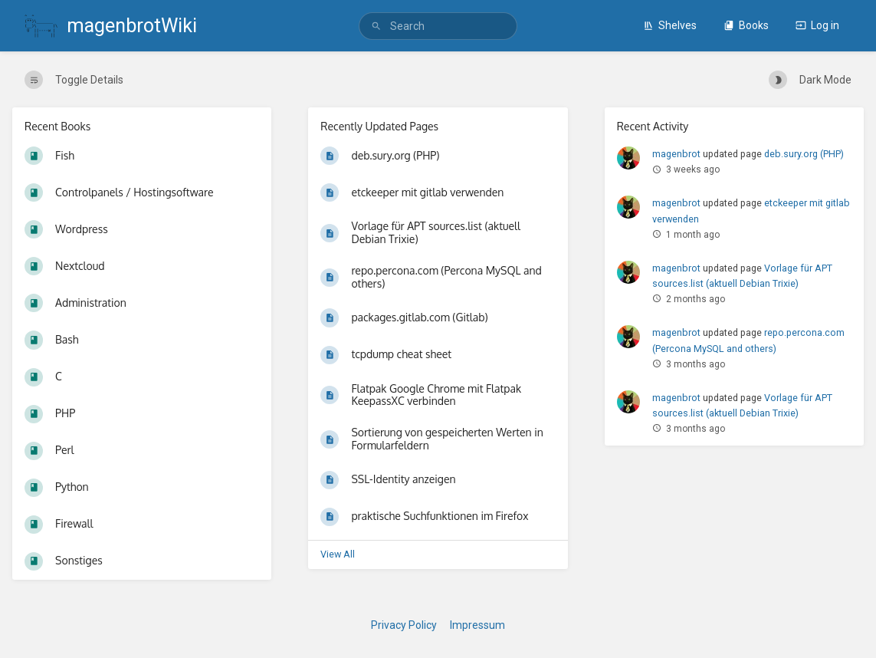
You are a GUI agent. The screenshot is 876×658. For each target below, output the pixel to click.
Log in (817, 25)
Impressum (477, 625)
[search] (438, 26)
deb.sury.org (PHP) (804, 154)
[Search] (376, 26)
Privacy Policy (404, 625)
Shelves (670, 25)
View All (337, 554)
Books (746, 25)
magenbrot (676, 154)
